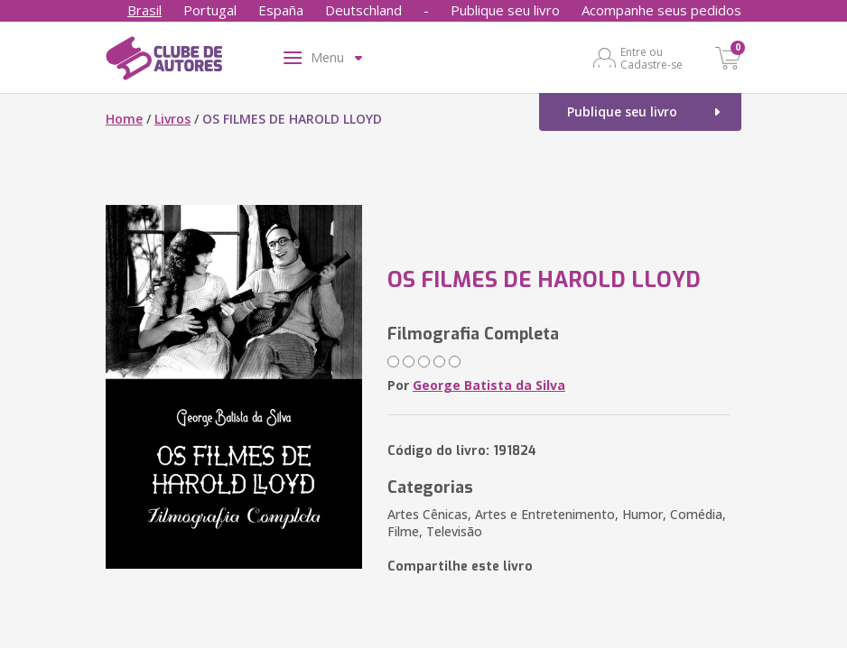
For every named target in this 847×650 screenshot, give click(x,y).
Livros (172, 118)
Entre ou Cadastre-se (651, 57)
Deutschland (363, 10)
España (280, 10)
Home (124, 118)
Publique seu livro (505, 10)
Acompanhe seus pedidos (661, 10)
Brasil (144, 10)
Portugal (210, 10)
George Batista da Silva (489, 385)
